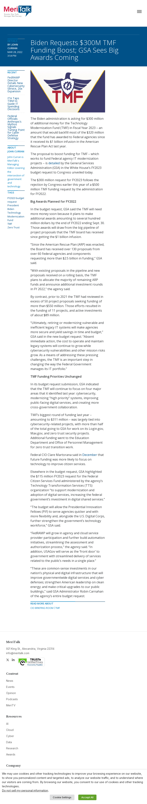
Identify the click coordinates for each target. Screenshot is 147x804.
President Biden (13, 207)
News (9, 680)
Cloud (10, 729)
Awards (10, 754)
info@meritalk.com (17, 653)
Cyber (10, 736)
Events (10, 686)
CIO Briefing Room (41, 608)
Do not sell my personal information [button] (25, 790)
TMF (57, 608)
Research (12, 748)
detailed (54, 163)
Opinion (11, 693)
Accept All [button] (87, 797)
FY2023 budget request (15, 199)
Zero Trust (13, 227)
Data (9, 742)
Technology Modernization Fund (15, 216)
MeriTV (11, 705)
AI (7, 723)
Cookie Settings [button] (62, 797)
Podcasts (12, 699)
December (89, 455)
